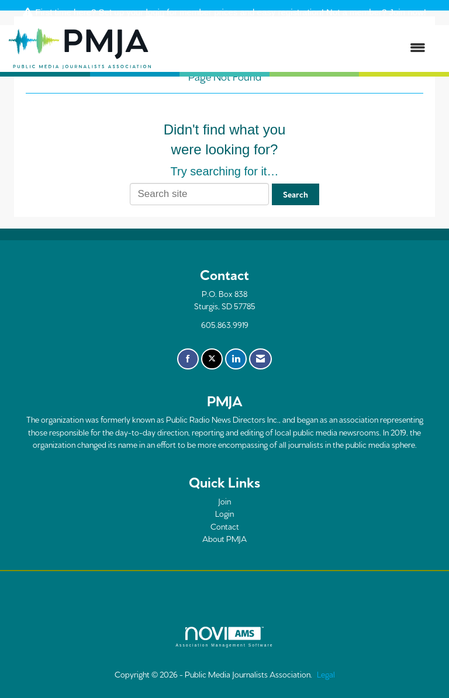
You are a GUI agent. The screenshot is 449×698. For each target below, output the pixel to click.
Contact (224, 526)
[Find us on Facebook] (188, 358)
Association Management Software (224, 637)
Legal (326, 674)
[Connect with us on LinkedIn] (236, 358)
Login (224, 513)
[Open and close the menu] (294, 48)
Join (224, 501)
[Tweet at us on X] (212, 358)
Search (295, 194)
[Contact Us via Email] (260, 358)
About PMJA (224, 538)
